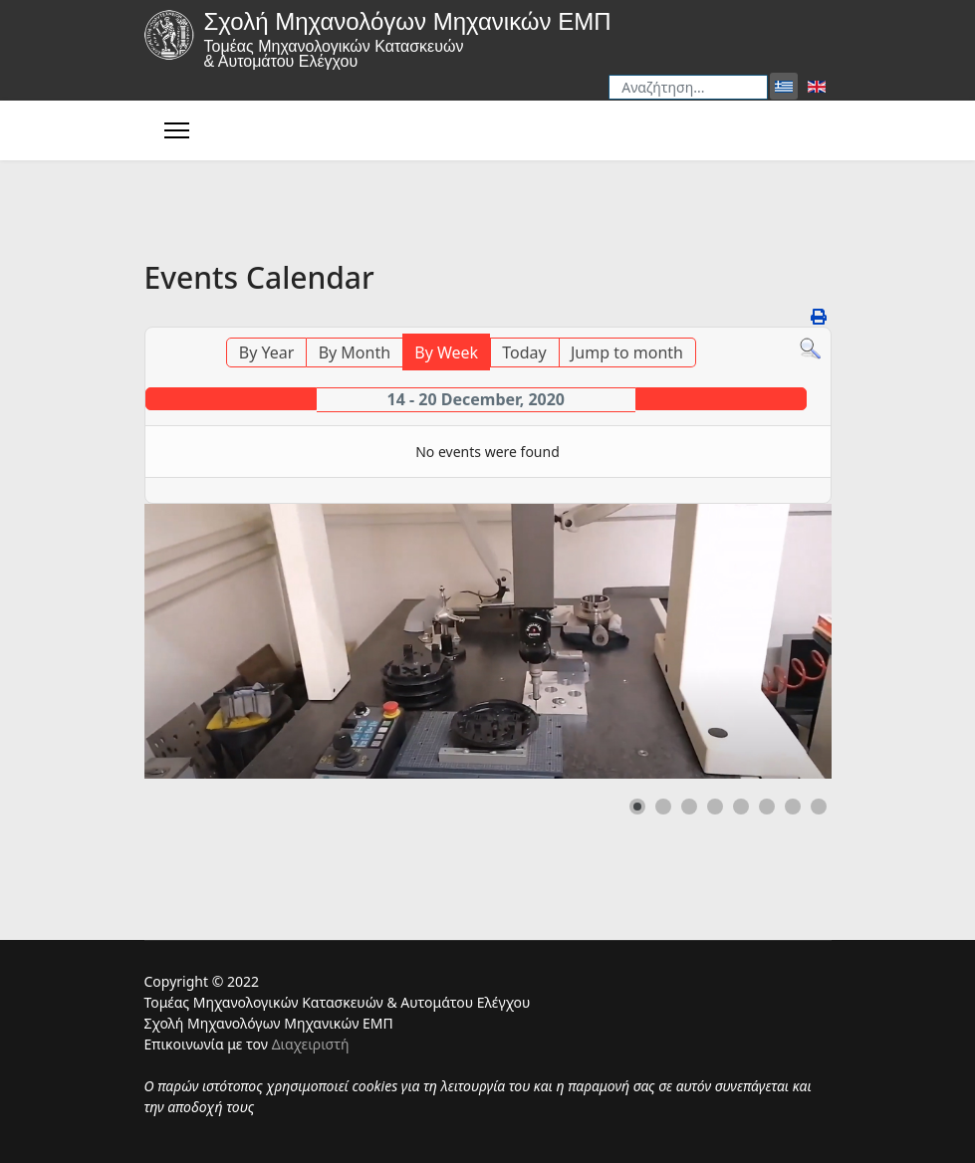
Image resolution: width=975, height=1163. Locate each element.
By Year (267, 352)
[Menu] (176, 130)
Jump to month (627, 352)
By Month (354, 352)
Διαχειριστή (311, 1044)
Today (524, 352)
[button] (637, 806)
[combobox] (688, 87)
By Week (446, 352)
